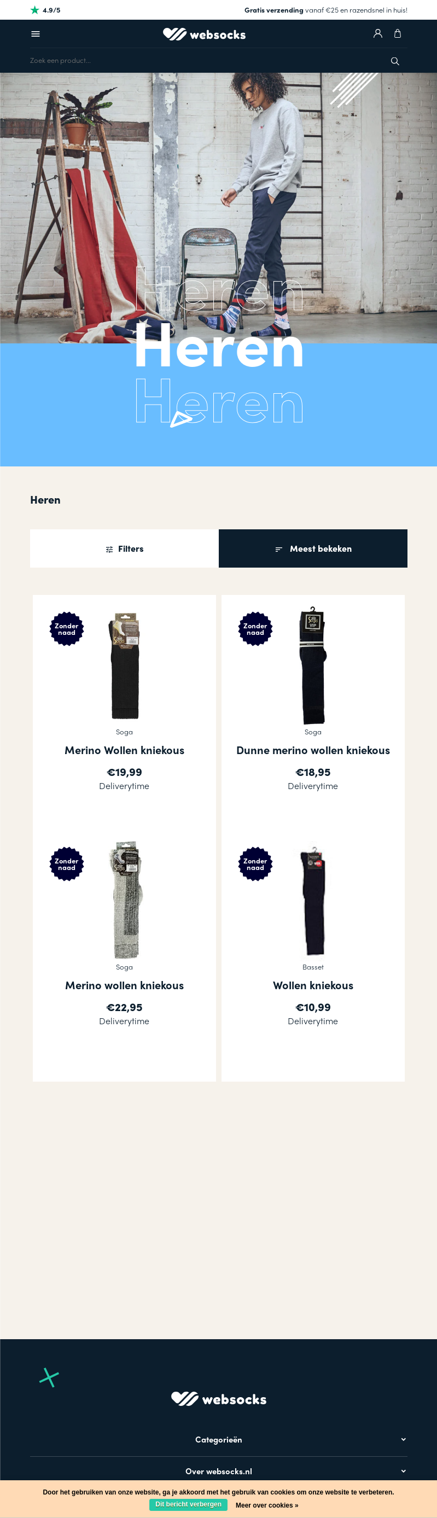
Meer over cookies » (267, 1505)
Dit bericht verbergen (188, 1504)
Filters (130, 548)
